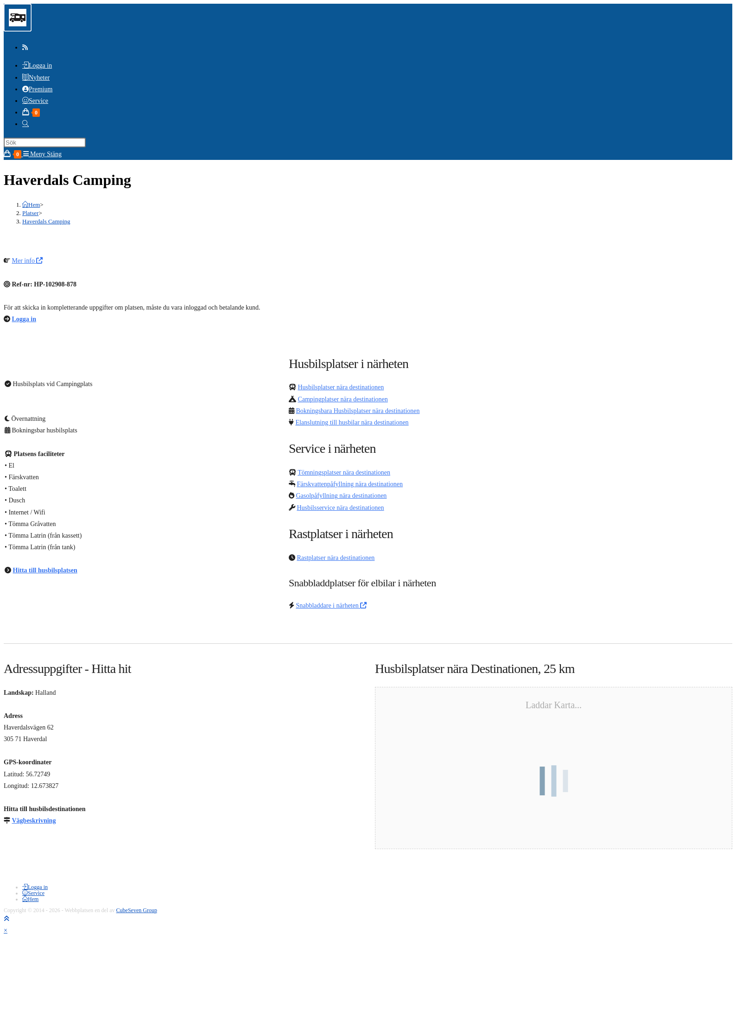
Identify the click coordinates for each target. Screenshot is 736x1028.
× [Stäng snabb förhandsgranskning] (5, 930)
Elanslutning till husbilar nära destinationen (351, 422)
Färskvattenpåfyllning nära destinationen (350, 484)
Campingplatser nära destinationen (342, 399)
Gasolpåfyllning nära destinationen (341, 495)
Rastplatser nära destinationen (335, 557)
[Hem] (31, 204)
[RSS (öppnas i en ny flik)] (25, 47)
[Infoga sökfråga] (45, 142)
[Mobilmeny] (42, 154)
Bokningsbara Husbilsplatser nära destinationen (357, 410)
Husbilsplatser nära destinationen (341, 387)
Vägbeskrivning (34, 820)
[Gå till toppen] (6, 918)
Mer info (27, 260)
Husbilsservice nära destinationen (340, 507)
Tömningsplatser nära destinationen (344, 472)
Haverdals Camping (46, 221)
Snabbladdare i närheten (331, 605)
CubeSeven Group (136, 910)
